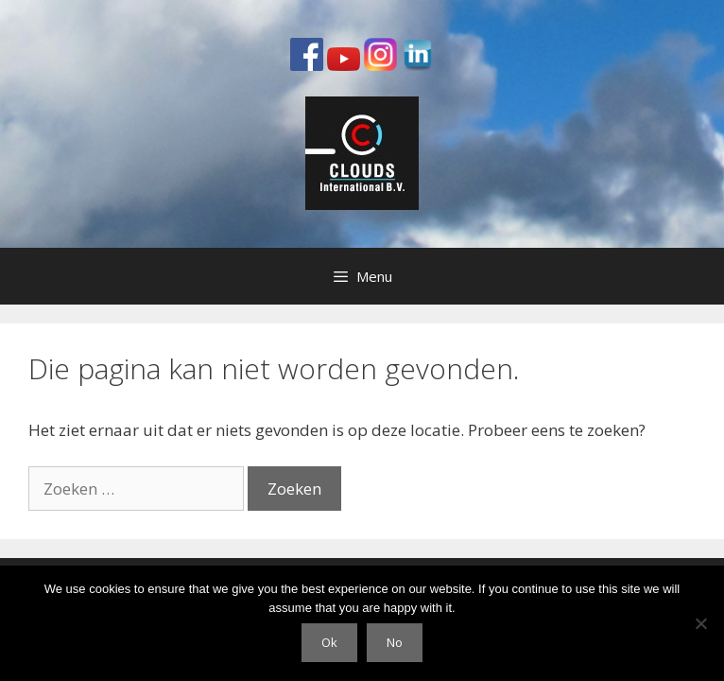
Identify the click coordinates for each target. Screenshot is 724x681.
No (395, 642)
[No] (700, 623)
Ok (329, 642)
